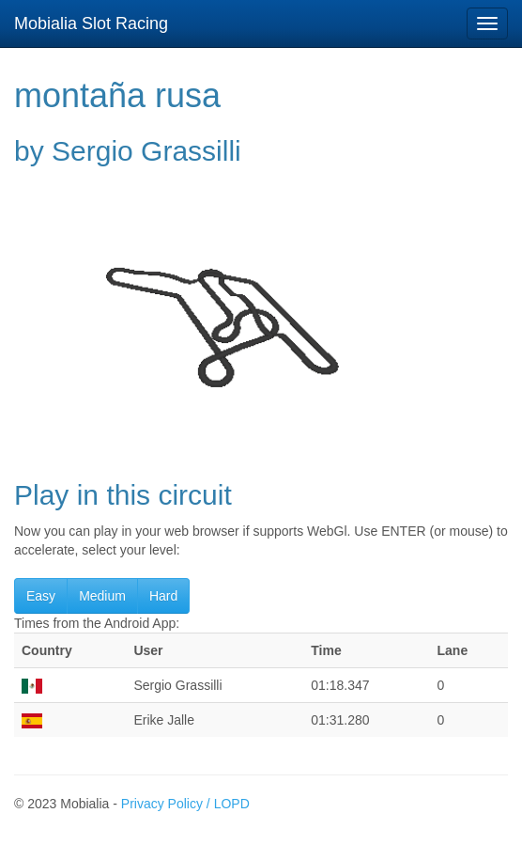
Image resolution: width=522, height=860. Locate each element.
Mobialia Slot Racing (91, 23)
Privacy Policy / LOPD (185, 803)
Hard (163, 595)
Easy (40, 595)
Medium (102, 595)
